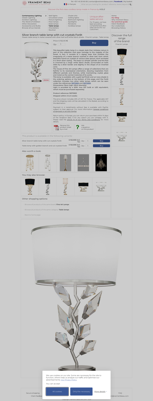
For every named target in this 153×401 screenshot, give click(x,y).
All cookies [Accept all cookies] (57, 391)
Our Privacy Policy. (69, 380)
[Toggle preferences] (99, 392)
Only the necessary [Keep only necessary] (81, 391)
